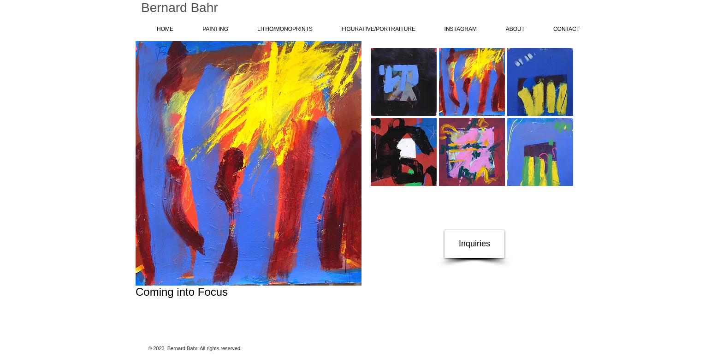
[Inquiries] (474, 244)
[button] (404, 82)
